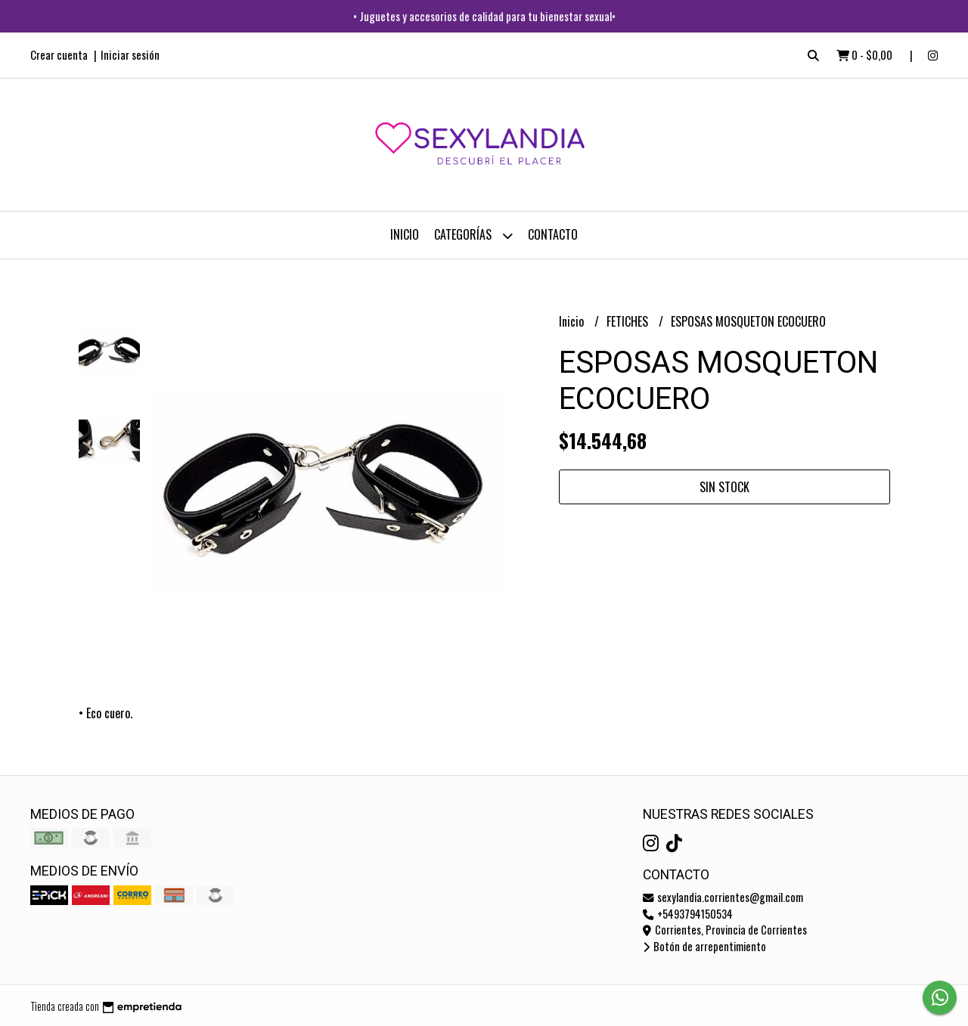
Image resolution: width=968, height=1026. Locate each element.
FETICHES (629, 321)
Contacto (553, 234)
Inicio (404, 234)
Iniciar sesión (130, 54)
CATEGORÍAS (473, 235)
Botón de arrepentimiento (704, 946)
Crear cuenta (59, 54)
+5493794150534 (688, 914)
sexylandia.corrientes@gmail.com (723, 897)
